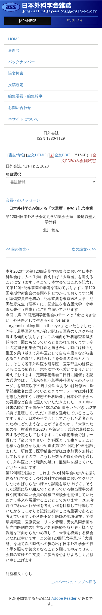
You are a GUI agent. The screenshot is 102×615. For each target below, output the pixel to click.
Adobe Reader (63, 598)
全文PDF (61, 154)
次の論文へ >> (84, 249)
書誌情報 (16, 154)
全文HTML (36, 154)
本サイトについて (23, 118)
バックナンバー (21, 61)
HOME (14, 38)
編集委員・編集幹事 (25, 96)
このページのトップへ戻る (73, 581)
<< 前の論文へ (18, 249)
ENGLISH (74, 20)
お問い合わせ (19, 107)
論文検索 (15, 73)
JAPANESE (27, 20)
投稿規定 (15, 84)
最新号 (14, 50)
